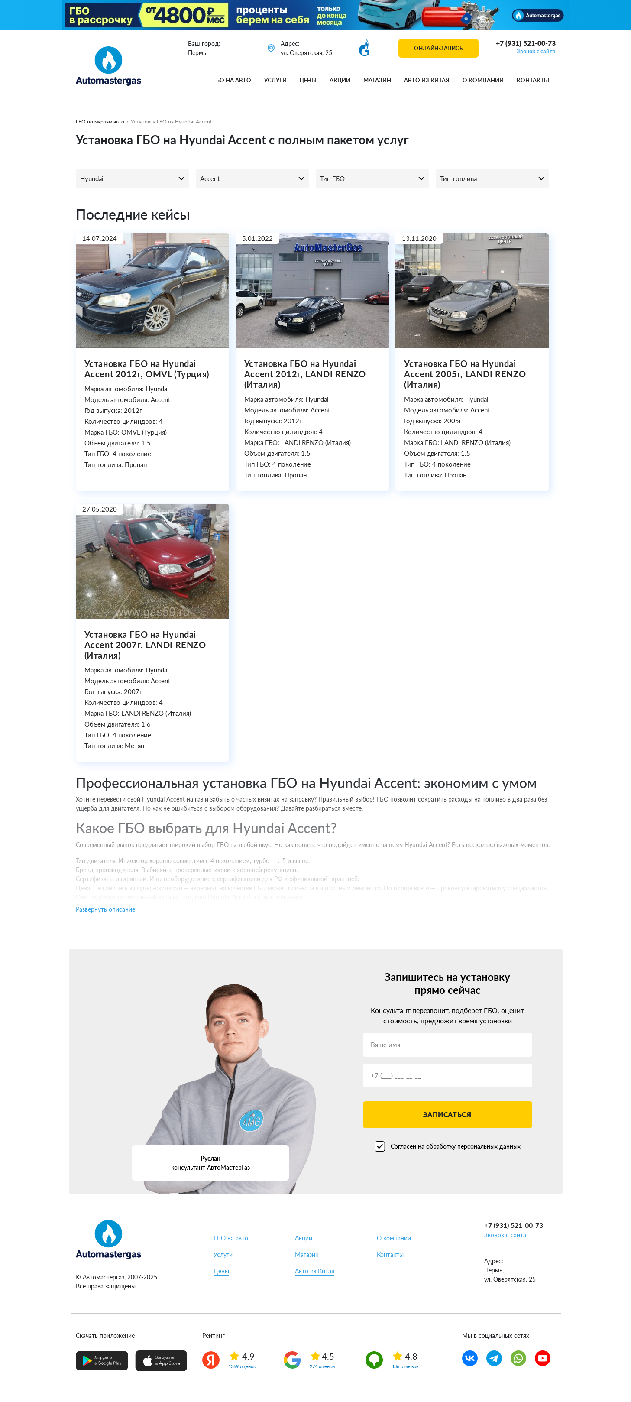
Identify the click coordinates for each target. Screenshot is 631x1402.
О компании (483, 80)
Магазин (377, 80)
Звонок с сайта (536, 51)
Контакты (533, 80)
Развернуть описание (105, 909)
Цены (308, 80)
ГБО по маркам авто (100, 121)
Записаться (447, 1114)
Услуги (275, 80)
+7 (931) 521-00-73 (526, 43)
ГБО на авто (232, 80)
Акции (340, 80)
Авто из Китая (427, 80)
